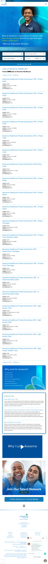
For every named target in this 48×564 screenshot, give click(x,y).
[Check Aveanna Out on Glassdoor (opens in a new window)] (46, 1)
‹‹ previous (4, 75)
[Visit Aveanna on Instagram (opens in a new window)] (43, 1)
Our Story (10, 533)
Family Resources (10, 536)
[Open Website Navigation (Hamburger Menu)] (45, 4)
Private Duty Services (24, 533)
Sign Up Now (24, 492)
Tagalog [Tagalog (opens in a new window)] (23, 551)
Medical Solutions (24, 536)
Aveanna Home (10, 532)
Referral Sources (24, 532)
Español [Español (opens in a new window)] (16, 550)
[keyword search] (12, 53)
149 (13, 75)
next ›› (17, 75)
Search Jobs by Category (9, 58)
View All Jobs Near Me (23, 64)
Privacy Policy (15, 546)
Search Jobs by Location (31, 54)
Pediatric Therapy (38, 532)
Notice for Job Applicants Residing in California (24, 547)
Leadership (10, 534)
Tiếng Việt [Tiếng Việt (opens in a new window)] (23, 550)
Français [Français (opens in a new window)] (20, 551)
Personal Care (37, 533)
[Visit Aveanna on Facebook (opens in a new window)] (41, 1)
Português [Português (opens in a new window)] (17, 551)
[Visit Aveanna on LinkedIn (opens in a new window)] (45, 1)
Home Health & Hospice (24, 534)
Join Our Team (37, 534)
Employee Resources (10, 537)
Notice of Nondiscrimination (9, 550)
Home (3, 0)
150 (15, 75)
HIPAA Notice (21, 546)
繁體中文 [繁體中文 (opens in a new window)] (19, 550)
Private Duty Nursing (23, 537)
